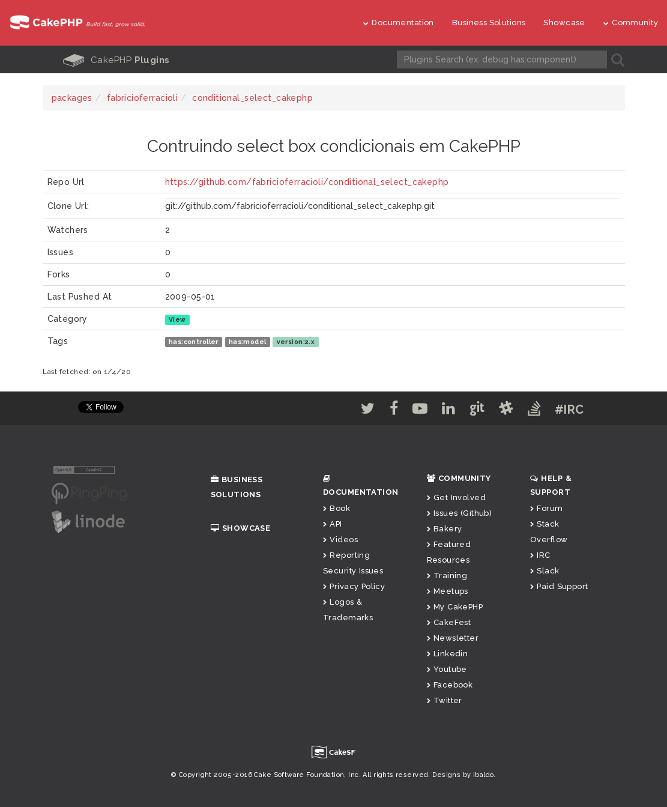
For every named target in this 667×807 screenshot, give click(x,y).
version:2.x (296, 341)
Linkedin (447, 653)
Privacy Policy (354, 586)
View (177, 319)
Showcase (564, 22)
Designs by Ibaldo (462, 775)
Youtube (447, 669)
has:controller (194, 341)
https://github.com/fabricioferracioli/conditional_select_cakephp (307, 182)
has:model (248, 341)
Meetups (447, 591)
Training (447, 575)
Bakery (444, 528)
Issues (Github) (459, 513)
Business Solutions (489, 22)
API (332, 523)
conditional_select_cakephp (252, 98)
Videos (340, 539)
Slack (545, 570)
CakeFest (449, 622)
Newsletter (453, 637)
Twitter (444, 700)
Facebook (450, 684)
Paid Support (559, 586)
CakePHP (116, 60)
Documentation (398, 22)
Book (336, 508)
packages (72, 98)
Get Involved (456, 497)
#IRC (569, 409)
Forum (546, 508)
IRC (540, 555)
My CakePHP (455, 606)
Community (630, 22)
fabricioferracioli (142, 98)
